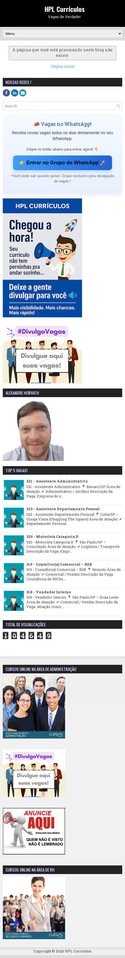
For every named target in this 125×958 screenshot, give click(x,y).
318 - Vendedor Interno (48, 591)
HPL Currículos (64, 9)
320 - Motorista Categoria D (52, 536)
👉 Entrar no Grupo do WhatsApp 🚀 (62, 162)
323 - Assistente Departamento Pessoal (63, 508)
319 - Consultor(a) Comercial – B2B (59, 564)
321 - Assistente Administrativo (57, 481)
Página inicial (62, 66)
